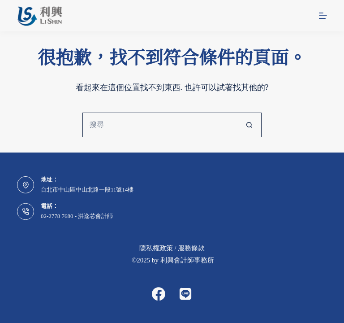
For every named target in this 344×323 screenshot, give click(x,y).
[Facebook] (158, 294)
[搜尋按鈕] (249, 125)
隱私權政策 (156, 248)
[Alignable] (185, 294)
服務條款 (191, 248)
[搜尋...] (159, 125)
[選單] (323, 16)
